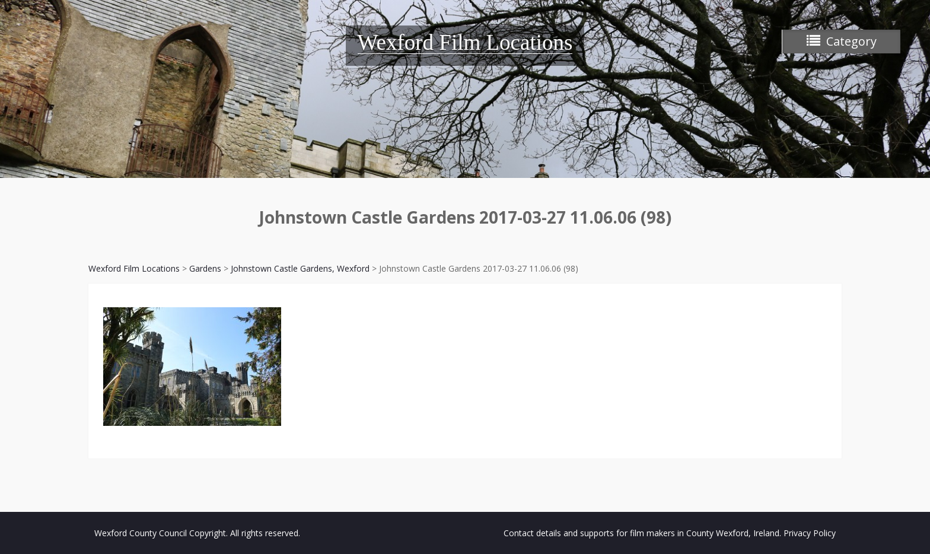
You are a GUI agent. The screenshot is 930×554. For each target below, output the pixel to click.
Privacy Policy (810, 533)
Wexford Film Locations (465, 42)
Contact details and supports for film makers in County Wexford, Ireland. (642, 533)
